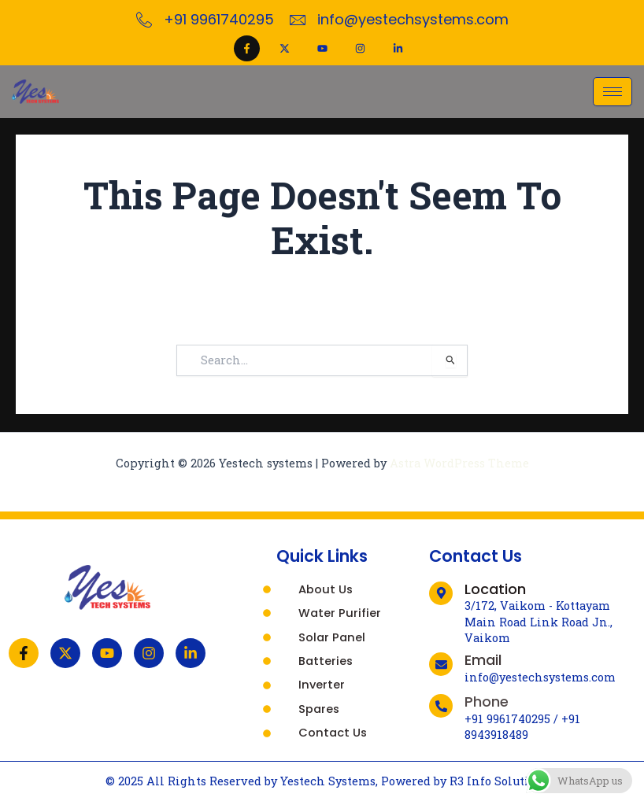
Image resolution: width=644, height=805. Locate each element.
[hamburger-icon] (612, 91)
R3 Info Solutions (500, 781)
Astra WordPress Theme (459, 463)
